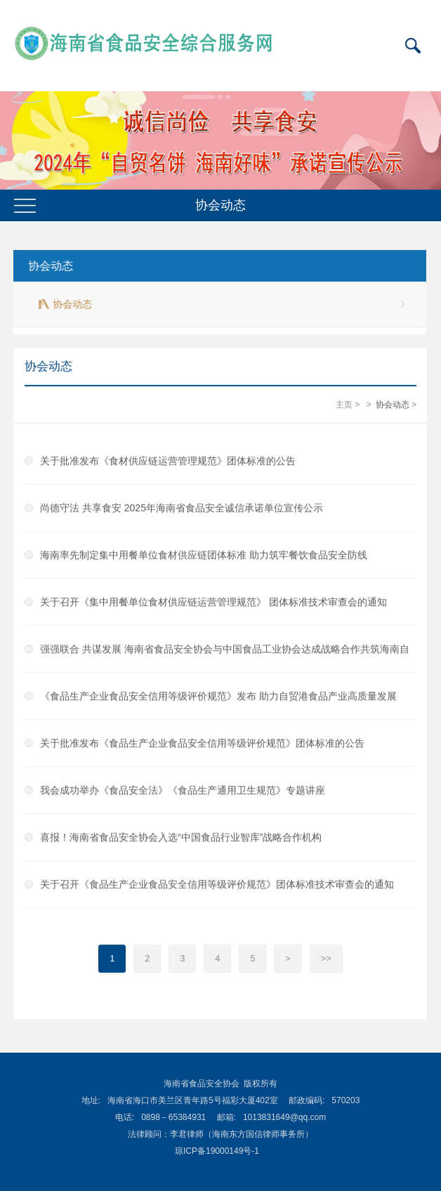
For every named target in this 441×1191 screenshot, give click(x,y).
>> (326, 959)
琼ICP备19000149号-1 (217, 1151)
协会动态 (49, 266)
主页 (344, 405)
